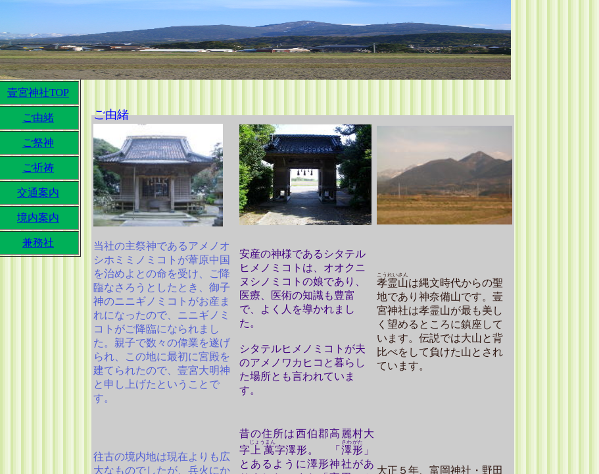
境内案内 (38, 217)
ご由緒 (38, 117)
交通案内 (38, 192)
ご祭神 (38, 142)
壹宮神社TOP (38, 92)
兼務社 (38, 242)
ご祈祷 (38, 167)
